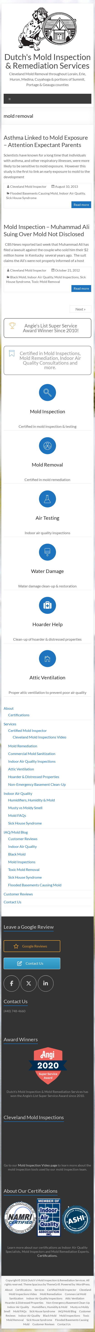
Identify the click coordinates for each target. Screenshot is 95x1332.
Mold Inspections (66, 277)
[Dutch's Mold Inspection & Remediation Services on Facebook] (11, 983)
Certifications (18, 715)
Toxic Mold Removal (46, 282)
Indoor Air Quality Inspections (32, 761)
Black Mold (18, 277)
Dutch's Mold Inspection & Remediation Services (47, 61)
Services (10, 724)
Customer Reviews (22, 839)
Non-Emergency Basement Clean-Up (37, 784)
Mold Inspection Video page (37, 1165)
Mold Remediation (22, 746)
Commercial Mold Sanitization (31, 753)
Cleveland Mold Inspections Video (39, 737)
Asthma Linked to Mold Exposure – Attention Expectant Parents (46, 141)
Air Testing (47, 518)
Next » (80, 309)
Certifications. (47, 1255)
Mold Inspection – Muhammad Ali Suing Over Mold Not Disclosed (47, 230)
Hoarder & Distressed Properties (33, 776)
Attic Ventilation (47, 677)
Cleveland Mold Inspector (28, 186)
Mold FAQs (17, 815)
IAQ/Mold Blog (16, 832)
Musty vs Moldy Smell (25, 807)
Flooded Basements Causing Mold (34, 193)
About (9, 708)
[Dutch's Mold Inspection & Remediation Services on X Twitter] (29, 983)
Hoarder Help (47, 624)
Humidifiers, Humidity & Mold (31, 800)
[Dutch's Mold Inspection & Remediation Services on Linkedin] (46, 983)
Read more (81, 205)
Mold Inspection (47, 411)
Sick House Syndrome (21, 198)
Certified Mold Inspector (27, 730)
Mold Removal (47, 465)
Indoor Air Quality (72, 193)
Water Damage (47, 571)
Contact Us (12, 902)
